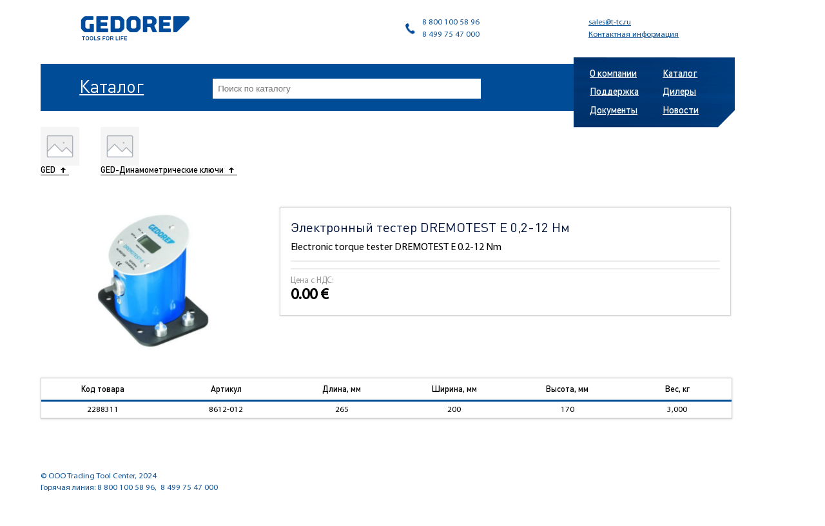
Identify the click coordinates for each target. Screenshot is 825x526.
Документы (613, 109)
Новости (681, 109)
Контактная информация (633, 34)
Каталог (111, 86)
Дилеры (679, 91)
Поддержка (614, 91)
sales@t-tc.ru (609, 22)
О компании (613, 73)
